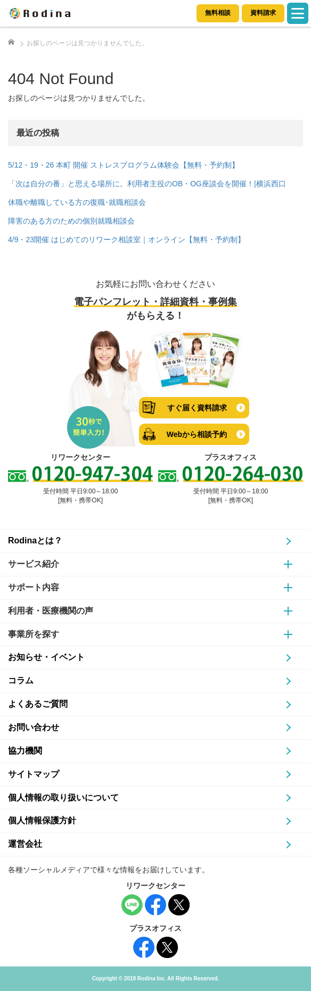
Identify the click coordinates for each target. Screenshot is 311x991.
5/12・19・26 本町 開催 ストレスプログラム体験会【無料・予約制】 (123, 165)
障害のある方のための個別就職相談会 (71, 221)
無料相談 (218, 12)
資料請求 (263, 12)
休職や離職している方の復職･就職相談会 (77, 202)
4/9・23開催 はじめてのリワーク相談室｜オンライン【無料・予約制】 (126, 239)
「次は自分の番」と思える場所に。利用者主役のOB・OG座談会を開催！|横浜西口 (147, 183)
